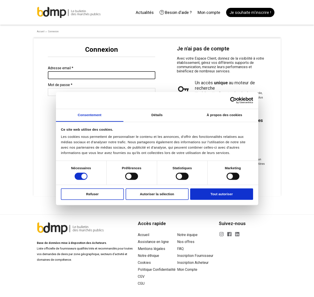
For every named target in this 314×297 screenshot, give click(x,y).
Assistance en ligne (153, 242)
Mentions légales (151, 249)
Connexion (53, 31)
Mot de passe (59, 85)
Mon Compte (187, 269)
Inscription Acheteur (193, 262)
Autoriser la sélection (157, 194)
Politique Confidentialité (157, 269)
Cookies (144, 262)
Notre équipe (187, 235)
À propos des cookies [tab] (224, 115)
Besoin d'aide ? (176, 12)
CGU (141, 283)
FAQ (180, 249)
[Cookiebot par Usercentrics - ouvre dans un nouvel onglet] (233, 100)
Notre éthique (148, 256)
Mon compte (209, 12)
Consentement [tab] (89, 115)
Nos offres (185, 242)
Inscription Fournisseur (195, 256)
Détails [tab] (157, 115)
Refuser (92, 194)
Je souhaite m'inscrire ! (250, 12)
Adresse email (59, 68)
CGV (141, 276)
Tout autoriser (221, 194)
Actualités (145, 12)
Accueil (41, 31)
